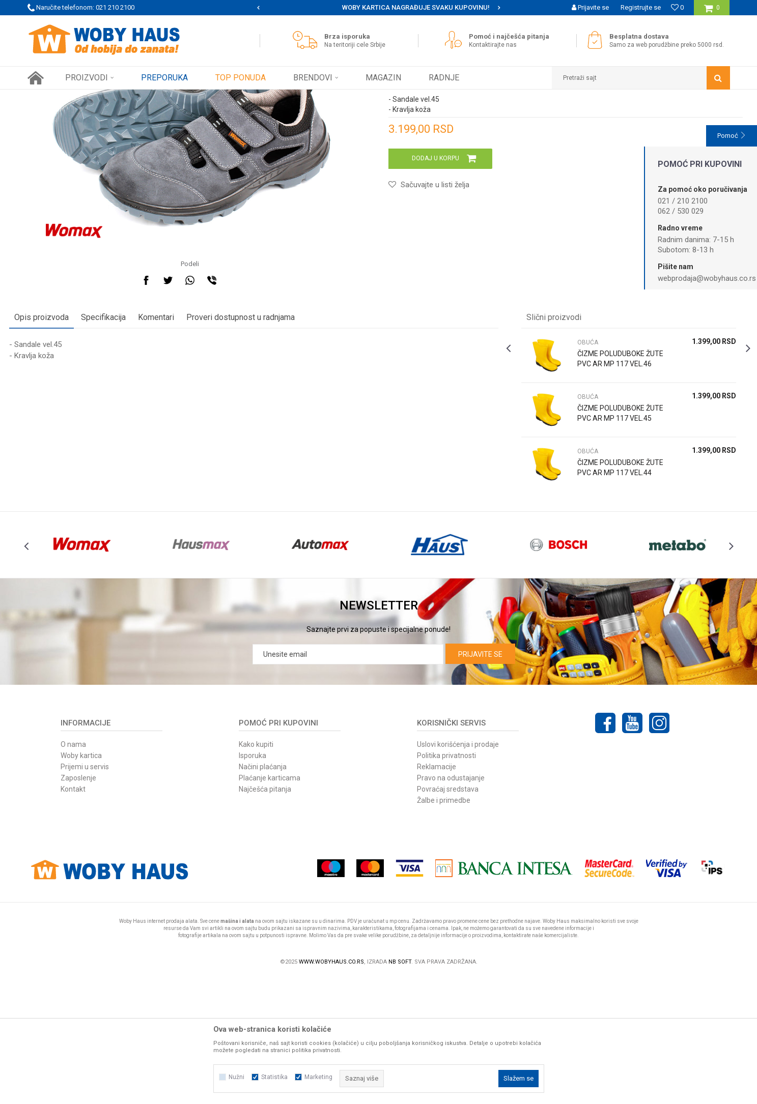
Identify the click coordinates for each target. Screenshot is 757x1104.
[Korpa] (712, 11)
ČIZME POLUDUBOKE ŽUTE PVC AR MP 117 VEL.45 (606, 526)
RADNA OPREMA (143, 97)
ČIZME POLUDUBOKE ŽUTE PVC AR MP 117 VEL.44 (606, 580)
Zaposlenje (78, 904)
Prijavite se (480, 780)
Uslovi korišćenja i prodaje (458, 870)
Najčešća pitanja (265, 915)
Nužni (236, 1077)
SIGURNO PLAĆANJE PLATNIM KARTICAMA (378, 7)
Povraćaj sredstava (448, 915)
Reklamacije (436, 893)
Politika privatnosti (446, 882)
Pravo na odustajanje (451, 904)
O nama (73, 870)
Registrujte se (641, 7)
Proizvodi (100, 97)
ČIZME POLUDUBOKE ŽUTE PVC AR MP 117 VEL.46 (606, 471)
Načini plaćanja (263, 893)
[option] (378, 7)
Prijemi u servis (85, 893)
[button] (641, 78)
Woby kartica (81, 882)
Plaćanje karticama (269, 904)
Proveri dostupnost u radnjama (259, 425)
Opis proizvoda (60, 425)
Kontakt (73, 915)
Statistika (274, 1077)
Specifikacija (121, 425)
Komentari (174, 425)
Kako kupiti (256, 870)
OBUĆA (185, 97)
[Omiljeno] (677, 7)
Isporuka (252, 882)
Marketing (318, 1077)
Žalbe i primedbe (443, 926)
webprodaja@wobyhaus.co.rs (707, 278)
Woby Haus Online (53, 97)
